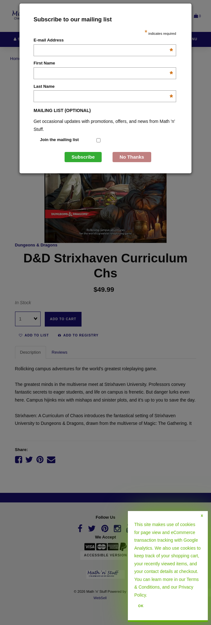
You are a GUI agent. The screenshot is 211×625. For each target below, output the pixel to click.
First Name (103, 63)
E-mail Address (103, 40)
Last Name (103, 87)
